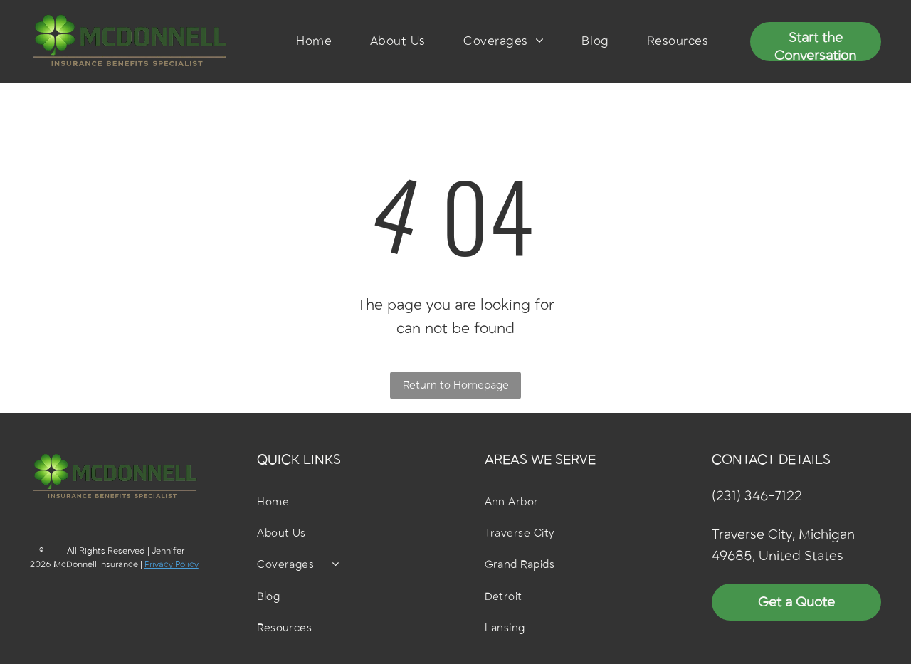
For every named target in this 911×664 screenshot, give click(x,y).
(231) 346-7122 (757, 496)
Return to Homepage (456, 385)
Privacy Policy (171, 564)
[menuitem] (313, 41)
